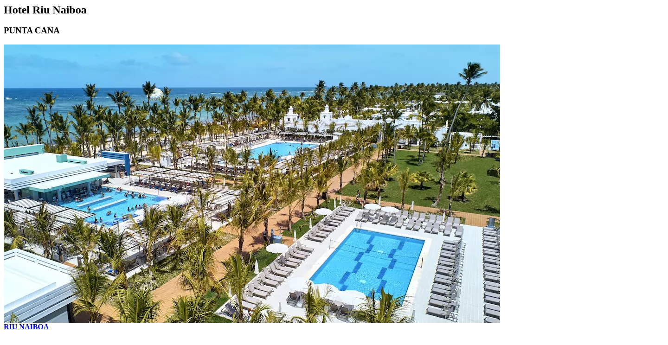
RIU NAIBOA (26, 327)
